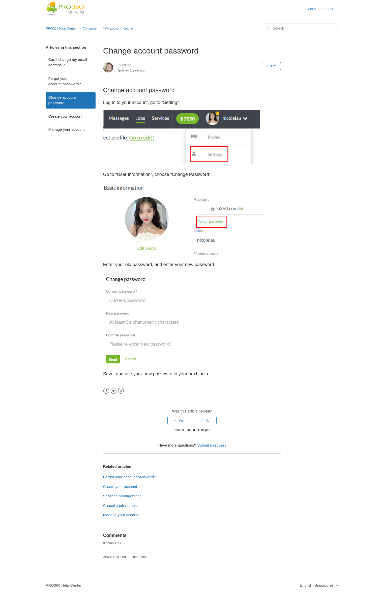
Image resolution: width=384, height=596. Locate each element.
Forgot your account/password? (64, 81)
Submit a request (320, 9)
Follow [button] (271, 66)
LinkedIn (121, 391)
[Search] (300, 28)
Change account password (62, 100)
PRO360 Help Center (61, 28)
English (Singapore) (317, 585)
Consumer (90, 28)
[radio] (178, 420)
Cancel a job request (120, 505)
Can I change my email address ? (67, 62)
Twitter (113, 391)
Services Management (122, 496)
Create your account (65, 116)
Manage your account (66, 129)
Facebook (106, 391)
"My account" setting (118, 28)
